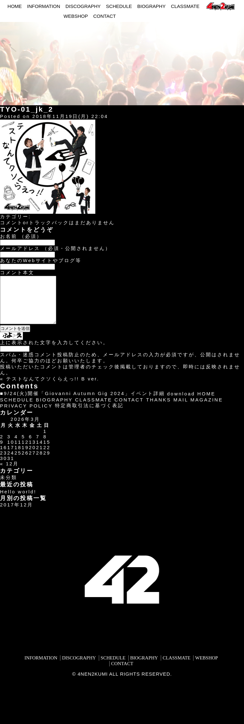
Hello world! (18, 501)
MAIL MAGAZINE (198, 409)
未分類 (8, 487)
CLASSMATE (185, 6)
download (181, 403)
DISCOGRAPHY (83, 6)
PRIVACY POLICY (26, 415)
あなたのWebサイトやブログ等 (40, 260)
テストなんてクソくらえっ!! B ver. (52, 388)
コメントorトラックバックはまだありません (57, 222)
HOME (15, 6)
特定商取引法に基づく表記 (89, 415)
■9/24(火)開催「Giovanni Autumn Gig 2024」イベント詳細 (82, 403)
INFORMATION (43, 6)
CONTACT (104, 16)
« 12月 (9, 473)
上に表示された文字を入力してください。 (54, 352)
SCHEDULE (119, 6)
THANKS (158, 409)
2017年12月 (16, 514)
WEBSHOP (76, 16)
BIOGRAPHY (151, 6)
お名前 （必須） (21, 236)
